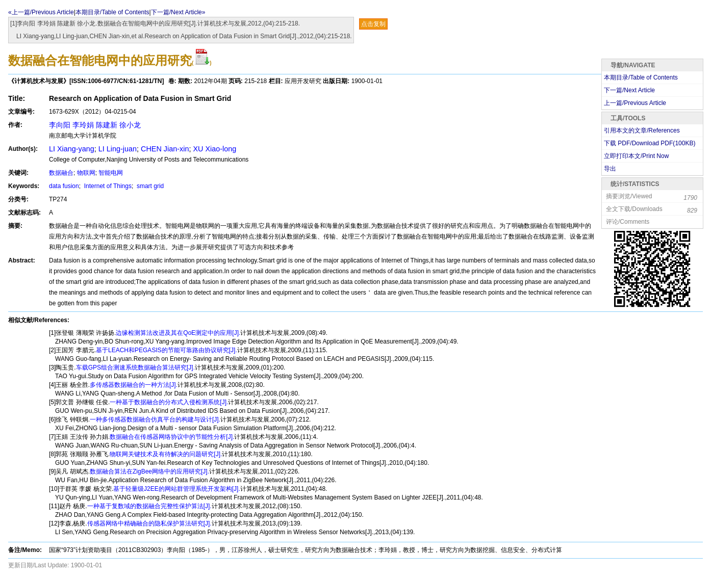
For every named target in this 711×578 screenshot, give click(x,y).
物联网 (86, 172)
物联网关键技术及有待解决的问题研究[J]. (166, 454)
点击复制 (373, 24)
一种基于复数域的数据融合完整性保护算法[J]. (149, 506)
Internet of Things (107, 186)
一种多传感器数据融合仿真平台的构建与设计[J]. (155, 419)
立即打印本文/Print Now (636, 156)
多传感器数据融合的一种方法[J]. (133, 384)
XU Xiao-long (214, 149)
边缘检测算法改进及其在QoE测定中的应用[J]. (178, 332)
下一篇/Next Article (629, 90)
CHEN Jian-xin (165, 149)
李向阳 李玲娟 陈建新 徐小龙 (95, 125)
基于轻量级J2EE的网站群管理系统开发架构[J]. (176, 488)
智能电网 (110, 172)
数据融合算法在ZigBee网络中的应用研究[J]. (149, 471)
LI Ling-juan (117, 149)
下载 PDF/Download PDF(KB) (649, 143)
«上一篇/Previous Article (41, 12)
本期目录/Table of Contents (112, 12)
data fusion (64, 186)
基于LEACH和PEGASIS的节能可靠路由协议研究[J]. (166, 350)
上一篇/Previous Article (635, 103)
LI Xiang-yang (71, 149)
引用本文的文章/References (642, 130)
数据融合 (61, 172)
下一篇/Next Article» (178, 12)
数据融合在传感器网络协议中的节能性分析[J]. (172, 436)
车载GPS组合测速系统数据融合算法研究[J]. (135, 367)
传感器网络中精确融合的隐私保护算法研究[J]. (149, 523)
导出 (610, 168)
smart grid (149, 186)
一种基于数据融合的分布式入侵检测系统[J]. (169, 402)
